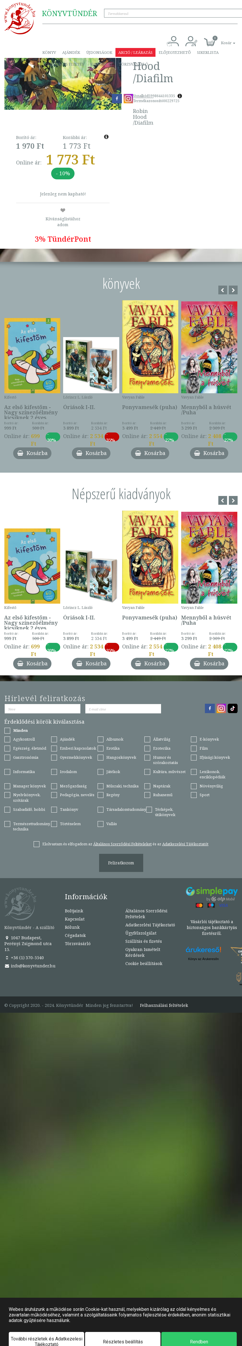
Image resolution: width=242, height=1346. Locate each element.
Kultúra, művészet (169, 771)
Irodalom (68, 771)
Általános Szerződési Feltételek (146, 913)
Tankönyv (69, 809)
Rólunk (72, 927)
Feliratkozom (121, 863)
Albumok (114, 739)
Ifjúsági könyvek (215, 757)
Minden (20, 730)
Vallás (111, 823)
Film (204, 748)
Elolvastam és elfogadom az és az (125, 844)
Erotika (113, 748)
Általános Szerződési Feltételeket (122, 844)
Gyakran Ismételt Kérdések (142, 952)
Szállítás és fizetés (63, 64)
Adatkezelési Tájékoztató (150, 925)
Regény (113, 794)
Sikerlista (208, 52)
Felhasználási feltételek (164, 1005)
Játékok (113, 771)
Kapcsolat (101, 64)
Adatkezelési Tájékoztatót (185, 844)
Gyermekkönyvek (76, 757)
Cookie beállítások (143, 963)
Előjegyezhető (175, 52)
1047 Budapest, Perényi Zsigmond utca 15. (28, 943)
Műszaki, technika (122, 786)
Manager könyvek (29, 786)
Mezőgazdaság (73, 786)
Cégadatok (75, 935)
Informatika (24, 771)
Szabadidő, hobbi (29, 809)
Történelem (70, 823)
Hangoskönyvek (121, 757)
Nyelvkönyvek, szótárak (27, 797)
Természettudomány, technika (32, 826)
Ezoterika (161, 748)
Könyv (49, 52)
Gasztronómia (25, 757)
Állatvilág (161, 739)
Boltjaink (74, 911)
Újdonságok (99, 52)
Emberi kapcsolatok (78, 748)
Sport (205, 794)
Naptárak (161, 786)
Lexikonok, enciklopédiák (212, 774)
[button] (221, 39)
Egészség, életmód (29, 748)
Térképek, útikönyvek (165, 812)
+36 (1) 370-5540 (24, 957)
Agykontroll (24, 739)
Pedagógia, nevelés (77, 794)
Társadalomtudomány (126, 809)
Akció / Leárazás (135, 52)
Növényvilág (211, 786)
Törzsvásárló (133, 64)
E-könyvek (209, 739)
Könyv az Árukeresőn (203, 959)
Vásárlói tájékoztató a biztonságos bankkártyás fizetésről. (212, 927)
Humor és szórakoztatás (165, 760)
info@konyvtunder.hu (30, 966)
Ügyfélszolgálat (140, 933)
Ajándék (71, 52)
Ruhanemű (162, 794)
